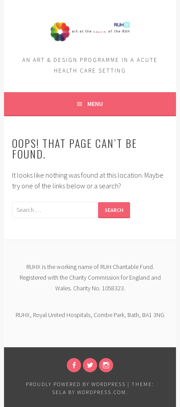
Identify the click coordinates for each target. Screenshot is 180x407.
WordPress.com (101, 392)
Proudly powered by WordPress (76, 384)
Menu (95, 104)
